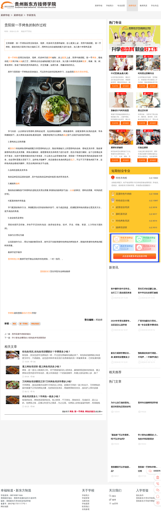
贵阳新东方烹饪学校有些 (146, 498)
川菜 (10, 61)
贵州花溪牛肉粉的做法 (21, 334)
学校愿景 (85, 504)
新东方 (13, 148)
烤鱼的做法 (35, 324)
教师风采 (143, 5)
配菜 (64, 58)
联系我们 (85, 506)
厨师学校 (98, 5)
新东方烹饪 (27, 313)
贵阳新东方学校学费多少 (146, 501)
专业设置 (121, 5)
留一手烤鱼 (13, 58)
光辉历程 (85, 501)
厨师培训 (132, 5)
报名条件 (140, 495)
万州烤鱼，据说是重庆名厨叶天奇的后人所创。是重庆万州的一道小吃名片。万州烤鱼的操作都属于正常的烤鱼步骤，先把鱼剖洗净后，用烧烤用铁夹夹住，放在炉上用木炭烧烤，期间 (61, 388)
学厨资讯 (31, 15)
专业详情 (115, 86)
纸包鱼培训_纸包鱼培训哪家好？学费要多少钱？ (46, 351)
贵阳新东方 (45, 271)
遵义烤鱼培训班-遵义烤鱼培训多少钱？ (41, 366)
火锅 (20, 61)
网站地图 (4, 506)
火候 (72, 190)
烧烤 (18, 183)
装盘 (65, 135)
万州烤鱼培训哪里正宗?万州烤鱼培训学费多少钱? (47, 381)
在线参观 (85, 509)
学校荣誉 (85, 498)
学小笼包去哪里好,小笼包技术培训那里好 (29, 338)
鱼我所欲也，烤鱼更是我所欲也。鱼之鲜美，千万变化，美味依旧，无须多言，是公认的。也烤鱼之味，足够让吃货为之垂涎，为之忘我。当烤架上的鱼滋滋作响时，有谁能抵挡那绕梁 (61, 403)
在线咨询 (156, 471)
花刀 (72, 160)
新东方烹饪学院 (81, 72)
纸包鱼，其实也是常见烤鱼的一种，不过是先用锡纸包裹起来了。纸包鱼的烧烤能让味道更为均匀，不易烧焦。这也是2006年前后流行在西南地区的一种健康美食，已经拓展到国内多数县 (61, 358)
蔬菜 (84, 61)
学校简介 (110, 5)
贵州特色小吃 (14, 259)
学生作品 (155, 5)
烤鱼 (94, 58)
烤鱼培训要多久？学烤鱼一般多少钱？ (41, 396)
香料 (50, 58)
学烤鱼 (11, 313)
